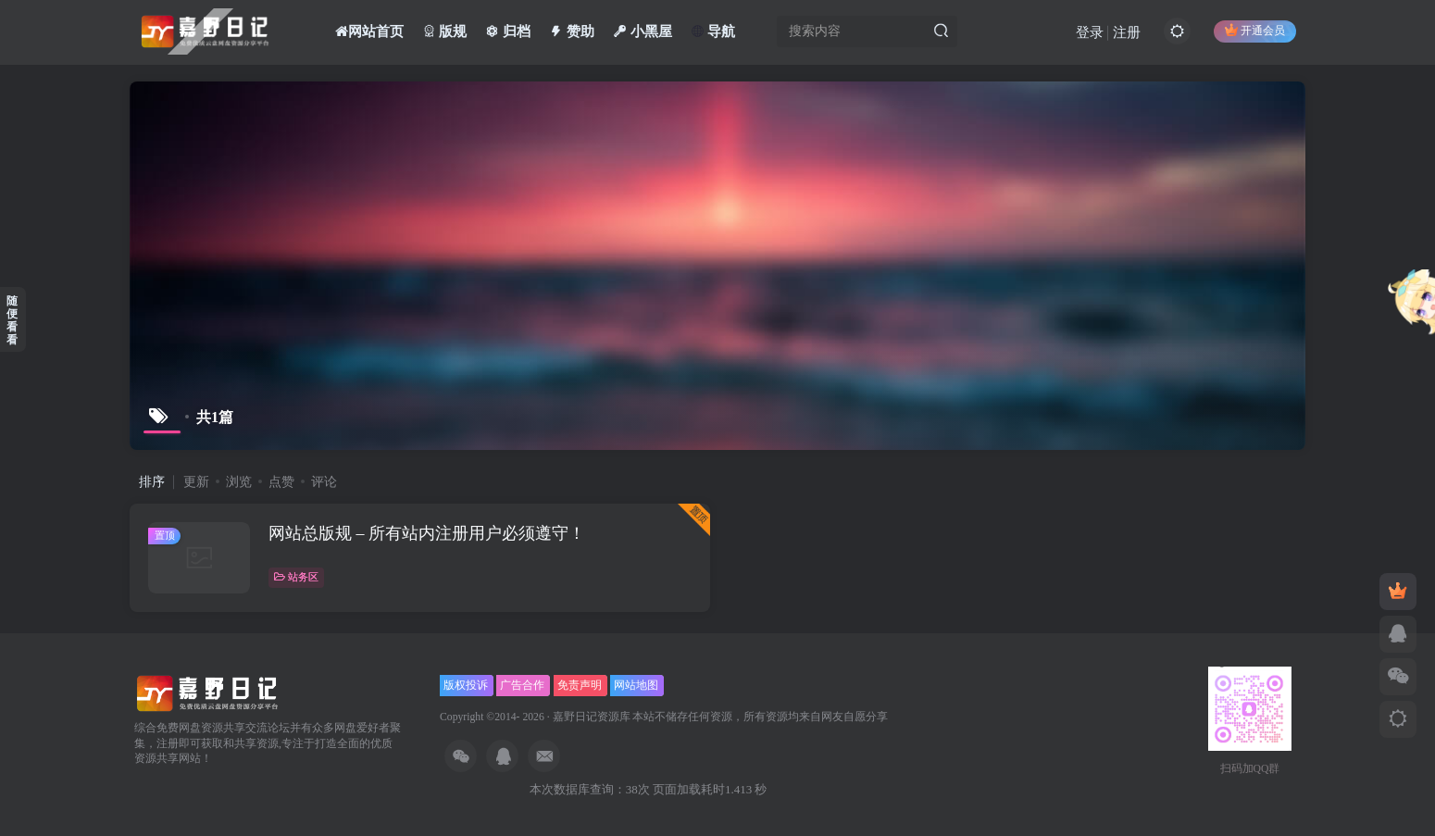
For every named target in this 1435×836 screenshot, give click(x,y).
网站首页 (369, 31)
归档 (507, 31)
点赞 (281, 482)
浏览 (239, 482)
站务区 (296, 576)
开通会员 (1255, 30)
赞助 (571, 31)
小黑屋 (642, 31)
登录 (1090, 32)
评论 (324, 482)
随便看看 (12, 320)
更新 (196, 482)
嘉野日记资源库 (591, 717)
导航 (713, 31)
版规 (445, 31)
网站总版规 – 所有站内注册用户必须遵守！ (426, 533)
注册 (1127, 32)
